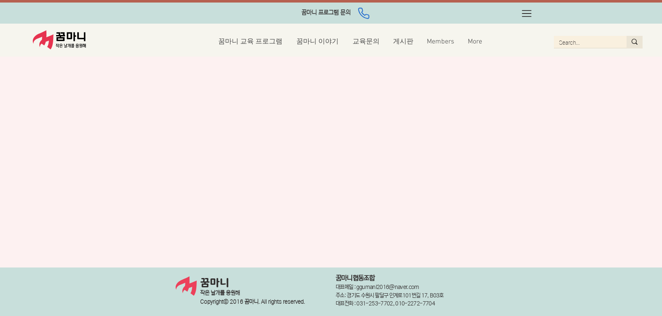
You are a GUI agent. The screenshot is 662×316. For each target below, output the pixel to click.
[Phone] (363, 13)
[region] (325, 13)
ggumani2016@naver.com (387, 287)
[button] (527, 13)
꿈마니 (214, 283)
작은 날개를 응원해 (220, 293)
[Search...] (584, 43)
